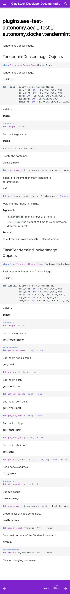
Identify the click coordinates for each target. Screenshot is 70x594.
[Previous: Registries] (4, 587)
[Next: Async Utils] (54, 587)
